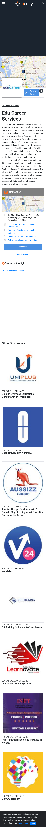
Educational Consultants (10, 106)
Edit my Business (23, 254)
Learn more (23, 823)
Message (23, 247)
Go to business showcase (13, 271)
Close (33, 823)
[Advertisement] (23, 31)
